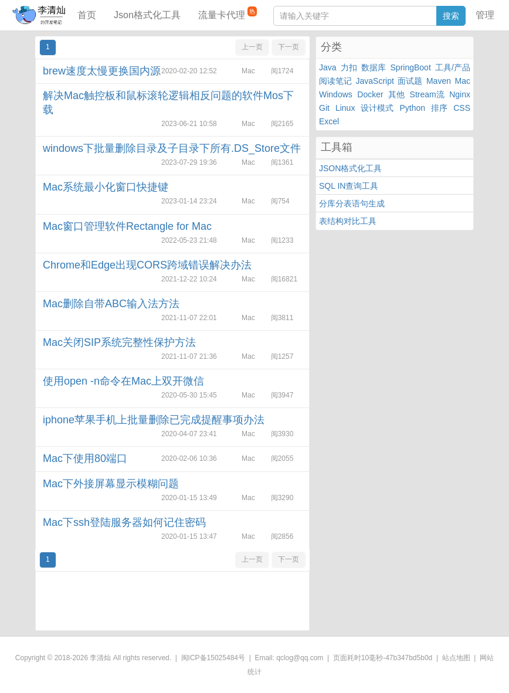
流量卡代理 (227, 13)
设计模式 (377, 108)
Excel (329, 121)
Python (413, 108)
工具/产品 (452, 67)
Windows (335, 94)
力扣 (349, 67)
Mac (462, 81)
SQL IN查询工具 (348, 186)
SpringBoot (411, 67)
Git (324, 108)
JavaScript (375, 81)
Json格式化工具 (147, 15)
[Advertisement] (172, 601)
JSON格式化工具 (350, 168)
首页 (86, 15)
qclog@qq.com (299, 658)
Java (328, 67)
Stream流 (427, 94)
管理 (485, 15)
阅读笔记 (335, 81)
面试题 (410, 81)
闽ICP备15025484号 (213, 658)
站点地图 (456, 658)
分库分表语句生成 (352, 203)
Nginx (459, 94)
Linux (345, 108)
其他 (396, 94)
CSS (461, 108)
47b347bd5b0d (408, 658)
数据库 (373, 67)
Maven (438, 81)
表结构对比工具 (347, 221)
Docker (370, 94)
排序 (439, 108)
